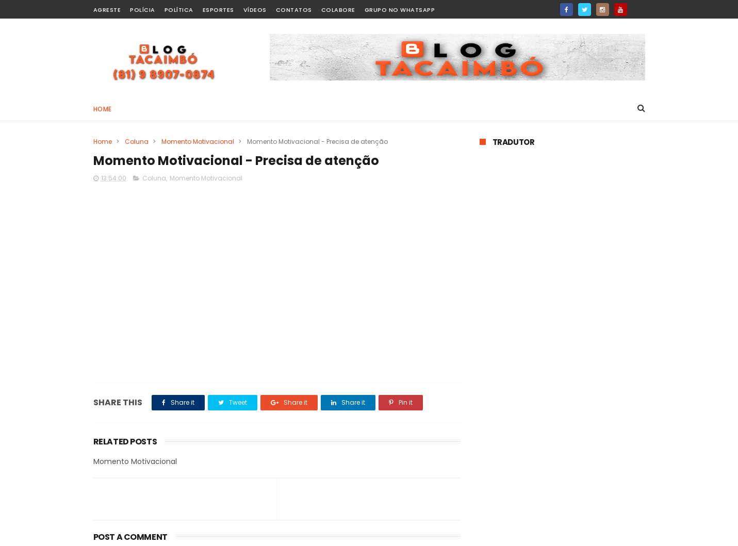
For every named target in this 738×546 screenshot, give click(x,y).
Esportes (218, 10)
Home (102, 109)
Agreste (107, 10)
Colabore (338, 10)
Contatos (294, 10)
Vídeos (255, 10)
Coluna (137, 141)
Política (179, 10)
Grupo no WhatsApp (400, 10)
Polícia (142, 10)
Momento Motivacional (197, 141)
